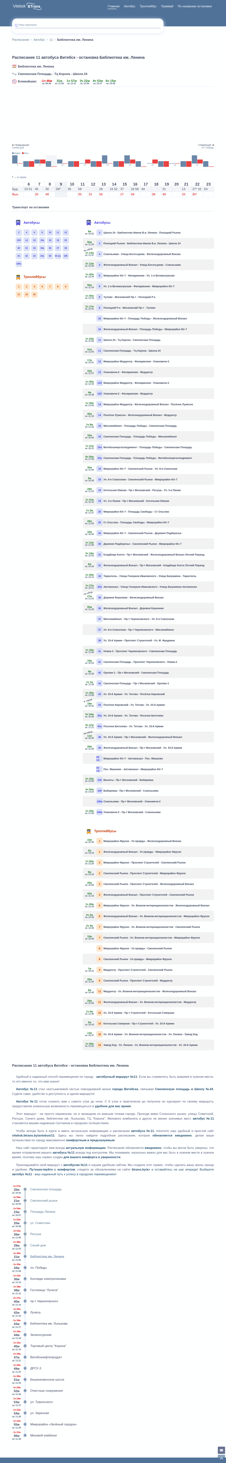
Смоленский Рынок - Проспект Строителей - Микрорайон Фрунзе (135, 873)
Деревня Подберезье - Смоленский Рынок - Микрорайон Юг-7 (133, 544)
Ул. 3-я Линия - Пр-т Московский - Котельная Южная (127, 501)
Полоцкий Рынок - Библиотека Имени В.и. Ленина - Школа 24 (133, 243)
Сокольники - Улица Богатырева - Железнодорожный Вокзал (133, 253)
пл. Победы (29, 1268)
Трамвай (167, 6)
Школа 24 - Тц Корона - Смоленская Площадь (123, 340)
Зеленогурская (31, 1335)
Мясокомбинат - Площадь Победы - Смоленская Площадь (131, 426)
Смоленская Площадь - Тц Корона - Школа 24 (52, 74)
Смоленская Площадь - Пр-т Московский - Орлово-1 (127, 683)
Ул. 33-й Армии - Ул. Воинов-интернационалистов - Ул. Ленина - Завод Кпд (141, 1034)
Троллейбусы (30, 277)
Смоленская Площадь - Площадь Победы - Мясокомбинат (131, 436)
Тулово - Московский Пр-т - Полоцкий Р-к (120, 297)
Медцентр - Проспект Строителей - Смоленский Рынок (128, 970)
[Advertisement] (113, 115)
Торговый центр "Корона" (39, 1346)
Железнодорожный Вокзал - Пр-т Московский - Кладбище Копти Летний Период (144, 565)
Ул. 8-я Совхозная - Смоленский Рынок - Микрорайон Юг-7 (131, 479)
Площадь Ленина (33, 1212)
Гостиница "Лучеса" (35, 1290)
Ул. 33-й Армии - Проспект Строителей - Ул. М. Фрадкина (135, 640)
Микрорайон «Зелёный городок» (44, 1424)
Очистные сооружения (37, 1391)
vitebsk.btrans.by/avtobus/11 (33, 1135)
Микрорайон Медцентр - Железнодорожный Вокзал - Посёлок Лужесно (139, 404)
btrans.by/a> (141, 1169)
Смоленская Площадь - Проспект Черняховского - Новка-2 (131, 662)
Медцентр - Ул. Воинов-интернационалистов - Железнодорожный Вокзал (140, 991)
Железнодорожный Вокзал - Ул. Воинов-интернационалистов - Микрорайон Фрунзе (147, 916)
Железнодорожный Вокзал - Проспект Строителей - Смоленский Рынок (139, 894)
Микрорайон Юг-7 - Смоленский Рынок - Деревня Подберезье (133, 533)
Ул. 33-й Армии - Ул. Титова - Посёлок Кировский (125, 694)
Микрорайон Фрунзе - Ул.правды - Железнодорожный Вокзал (133, 841)
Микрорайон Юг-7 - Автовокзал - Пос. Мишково (129, 758)
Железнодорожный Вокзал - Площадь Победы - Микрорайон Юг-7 (141, 329)
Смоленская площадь (37, 1189)
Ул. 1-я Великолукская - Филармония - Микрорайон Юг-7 (130, 286)
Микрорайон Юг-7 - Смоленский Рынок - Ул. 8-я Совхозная (131, 468)
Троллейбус (148, 6)
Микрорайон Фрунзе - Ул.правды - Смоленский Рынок (134, 948)
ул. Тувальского (32, 1402)
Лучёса (26, 1312)
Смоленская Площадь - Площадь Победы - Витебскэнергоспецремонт (138, 458)
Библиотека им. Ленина (36, 66)
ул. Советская (31, 1223)
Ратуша (26, 1234)
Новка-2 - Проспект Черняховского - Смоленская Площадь (131, 651)
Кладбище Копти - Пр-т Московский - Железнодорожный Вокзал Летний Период (144, 554)
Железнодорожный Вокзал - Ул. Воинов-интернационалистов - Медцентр (140, 1002)
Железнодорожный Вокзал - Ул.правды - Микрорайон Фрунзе (133, 852)
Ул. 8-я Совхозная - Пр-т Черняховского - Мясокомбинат (135, 629)
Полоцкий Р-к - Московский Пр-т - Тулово (120, 307)
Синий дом (29, 1245)
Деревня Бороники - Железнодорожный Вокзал (124, 597)
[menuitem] (113, 6)
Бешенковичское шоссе (38, 1379)
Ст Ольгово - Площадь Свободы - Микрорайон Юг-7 (127, 522)
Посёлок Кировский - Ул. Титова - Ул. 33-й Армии (125, 704)
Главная (113, 6)
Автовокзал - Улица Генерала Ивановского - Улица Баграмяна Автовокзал (141, 587)
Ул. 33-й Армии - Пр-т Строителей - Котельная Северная (129, 1013)
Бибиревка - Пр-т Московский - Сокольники (121, 790)
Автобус (129, 6)
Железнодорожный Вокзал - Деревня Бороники (124, 608)
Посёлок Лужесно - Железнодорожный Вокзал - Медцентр (131, 415)
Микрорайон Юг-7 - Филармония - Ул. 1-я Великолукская (130, 275)
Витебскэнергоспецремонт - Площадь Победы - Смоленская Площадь (138, 447)
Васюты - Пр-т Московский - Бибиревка (119, 780)
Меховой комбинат (34, 1435)
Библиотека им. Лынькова (40, 1323)
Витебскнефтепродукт (37, 1357)
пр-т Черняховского (35, 1301)
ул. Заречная (30, 1413)
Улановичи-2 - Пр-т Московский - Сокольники (123, 812)
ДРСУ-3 (26, 1368)
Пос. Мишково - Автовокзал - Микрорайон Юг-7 (129, 769)
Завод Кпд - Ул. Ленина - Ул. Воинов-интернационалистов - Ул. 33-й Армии (141, 1045)
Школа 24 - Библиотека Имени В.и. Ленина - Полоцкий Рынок (133, 232)
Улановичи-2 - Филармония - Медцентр (119, 372)
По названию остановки (195, 6)
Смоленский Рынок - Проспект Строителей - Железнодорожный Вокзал (139, 884)
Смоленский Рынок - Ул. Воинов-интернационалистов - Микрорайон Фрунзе (142, 937)
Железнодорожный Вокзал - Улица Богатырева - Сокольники (133, 265)
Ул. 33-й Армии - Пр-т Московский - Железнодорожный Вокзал (133, 736)
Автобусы (27, 222)
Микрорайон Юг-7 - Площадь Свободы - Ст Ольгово (127, 511)
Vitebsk (19, 6)
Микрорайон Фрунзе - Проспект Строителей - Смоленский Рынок (135, 862)
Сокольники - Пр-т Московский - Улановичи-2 (128, 801)
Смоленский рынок (34, 1200)
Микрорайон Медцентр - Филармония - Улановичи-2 (127, 361)
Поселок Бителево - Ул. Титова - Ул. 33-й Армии (124, 726)
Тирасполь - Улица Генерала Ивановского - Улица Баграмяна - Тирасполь (140, 576)
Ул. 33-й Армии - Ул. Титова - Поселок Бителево (124, 715)
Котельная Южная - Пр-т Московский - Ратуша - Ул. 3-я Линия (133, 490)
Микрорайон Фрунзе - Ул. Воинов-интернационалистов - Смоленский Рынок (142, 927)
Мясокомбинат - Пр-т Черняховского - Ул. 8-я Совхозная (135, 619)
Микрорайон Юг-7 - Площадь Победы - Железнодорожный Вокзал (141, 318)
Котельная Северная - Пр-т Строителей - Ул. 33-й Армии (129, 1023)
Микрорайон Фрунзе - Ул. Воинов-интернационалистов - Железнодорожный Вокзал (147, 905)
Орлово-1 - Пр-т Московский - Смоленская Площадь (127, 672)
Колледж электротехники (39, 1279)
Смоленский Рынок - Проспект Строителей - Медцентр (128, 980)
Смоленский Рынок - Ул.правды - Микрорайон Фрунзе (134, 959)
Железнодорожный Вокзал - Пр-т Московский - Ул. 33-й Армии (133, 748)
